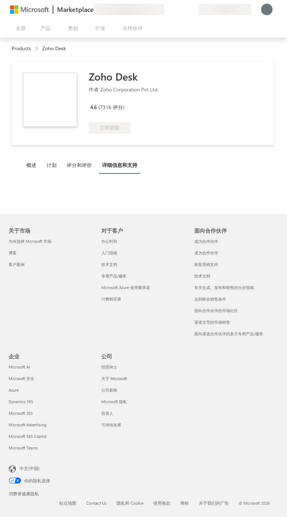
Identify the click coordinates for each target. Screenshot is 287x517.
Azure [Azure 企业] (14, 390)
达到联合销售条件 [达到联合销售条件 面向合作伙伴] (210, 299)
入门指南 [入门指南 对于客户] (109, 252)
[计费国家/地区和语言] (225, 9)
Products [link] (21, 48)
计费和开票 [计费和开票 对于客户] (111, 299)
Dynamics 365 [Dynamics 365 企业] (21, 401)
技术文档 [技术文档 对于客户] (109, 264)
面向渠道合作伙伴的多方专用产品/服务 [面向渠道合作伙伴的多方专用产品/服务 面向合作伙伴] (228, 333)
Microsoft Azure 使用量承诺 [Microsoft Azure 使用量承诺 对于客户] (125, 287)
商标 (184, 503)
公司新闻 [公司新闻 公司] (109, 390)
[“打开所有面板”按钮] (19, 28)
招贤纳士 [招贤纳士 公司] (109, 367)
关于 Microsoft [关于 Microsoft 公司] (114, 378)
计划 (52, 164)
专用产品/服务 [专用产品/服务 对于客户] (114, 276)
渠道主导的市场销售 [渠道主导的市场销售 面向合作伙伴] (212, 322)
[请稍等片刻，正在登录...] (267, 9)
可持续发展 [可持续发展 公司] (111, 424)
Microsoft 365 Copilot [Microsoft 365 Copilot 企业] (28, 436)
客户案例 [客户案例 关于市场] (17, 264)
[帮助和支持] (176, 9)
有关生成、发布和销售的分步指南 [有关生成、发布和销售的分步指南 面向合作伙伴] (224, 287)
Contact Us (96, 503)
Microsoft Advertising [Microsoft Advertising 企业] (27, 424)
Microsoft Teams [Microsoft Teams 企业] (23, 448)
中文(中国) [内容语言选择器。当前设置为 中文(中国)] (29, 468)
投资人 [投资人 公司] (107, 413)
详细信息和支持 (119, 164)
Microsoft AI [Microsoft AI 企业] (19, 367)
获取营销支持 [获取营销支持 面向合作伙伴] (206, 264)
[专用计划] (193, 9)
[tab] (33, 165)
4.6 (93, 107)
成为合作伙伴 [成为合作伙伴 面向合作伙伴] (206, 241)
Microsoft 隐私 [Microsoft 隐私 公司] (114, 401)
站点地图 (67, 503)
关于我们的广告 (214, 503)
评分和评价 (79, 164)
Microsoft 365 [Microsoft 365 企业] (21, 413)
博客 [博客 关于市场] (13, 252)
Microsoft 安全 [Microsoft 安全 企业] (21, 378)
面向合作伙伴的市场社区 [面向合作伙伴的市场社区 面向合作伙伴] (216, 310)
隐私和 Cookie (130, 503)
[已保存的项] (184, 9)
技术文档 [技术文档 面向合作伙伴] (202, 276)
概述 (31, 164)
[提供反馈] (167, 9)
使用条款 (162, 503)
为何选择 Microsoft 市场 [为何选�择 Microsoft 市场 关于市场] (30, 241)
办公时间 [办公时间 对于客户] (109, 241)
